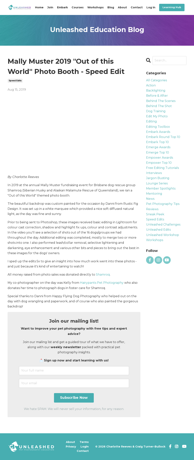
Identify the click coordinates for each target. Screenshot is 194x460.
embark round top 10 (163, 137)
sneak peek (155, 214)
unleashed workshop (162, 235)
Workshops (95, 7)
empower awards (159, 157)
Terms (84, 442)
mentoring (154, 193)
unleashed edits (158, 229)
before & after (157, 95)
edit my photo (157, 116)
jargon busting (157, 178)
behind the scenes (160, 101)
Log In (150, 7)
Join (50, 7)
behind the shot (159, 106)
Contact (137, 7)
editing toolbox (158, 127)
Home (39, 7)
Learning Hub (172, 7)
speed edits (15, 80)
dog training (156, 111)
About (122, 7)
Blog (110, 7)
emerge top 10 (157, 152)
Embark (62, 7)
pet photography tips (162, 204)
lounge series (157, 183)
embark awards (158, 132)
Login (85, 446)
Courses (78, 7)
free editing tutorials (162, 168)
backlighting (155, 90)
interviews (154, 173)
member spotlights (160, 188)
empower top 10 (159, 163)
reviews (152, 209)
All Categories (156, 80)
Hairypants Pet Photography (102, 282)
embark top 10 (157, 142)
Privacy (71, 446)
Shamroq (103, 274)
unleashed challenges (163, 224)
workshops (154, 240)
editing (151, 121)
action (151, 85)
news (150, 199)
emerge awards (158, 147)
